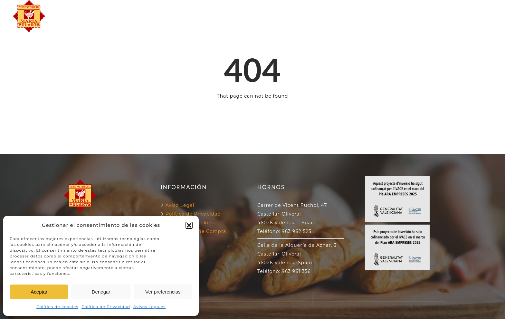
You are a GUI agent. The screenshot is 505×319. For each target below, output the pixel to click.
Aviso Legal (180, 205)
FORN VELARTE (184, 8)
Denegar (101, 292)
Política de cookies (57, 306)
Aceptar (39, 292)
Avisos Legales (149, 306)
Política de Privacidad (105, 306)
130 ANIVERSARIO (316, 8)
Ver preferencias (162, 292)
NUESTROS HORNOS (248, 8)
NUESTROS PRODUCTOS (252, 23)
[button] (189, 225)
